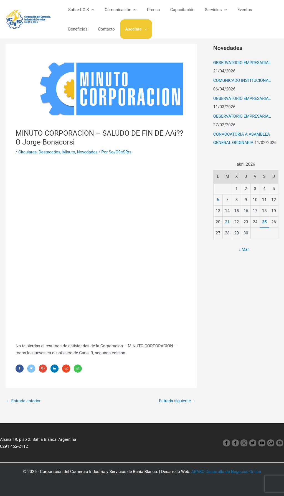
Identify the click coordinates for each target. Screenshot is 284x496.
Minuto (69, 152)
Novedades (87, 152)
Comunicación (117, 9)
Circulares (27, 152)
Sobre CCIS (80, 9)
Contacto (75, 29)
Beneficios (258, 9)
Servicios (207, 9)
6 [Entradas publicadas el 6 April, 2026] (218, 198)
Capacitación (175, 9)
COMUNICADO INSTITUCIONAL (242, 80)
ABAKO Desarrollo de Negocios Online (226, 471)
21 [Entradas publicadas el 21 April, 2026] (227, 220)
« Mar (244, 248)
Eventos (233, 9)
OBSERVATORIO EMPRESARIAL (242, 62)
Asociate (103, 29)
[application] (90, 9)
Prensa (148, 9)
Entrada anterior (23, 400)
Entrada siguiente (177, 400)
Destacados (50, 152)
